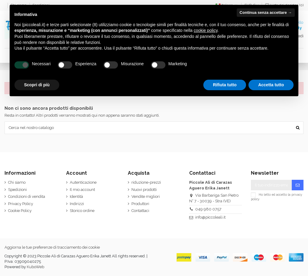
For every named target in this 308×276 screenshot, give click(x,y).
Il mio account (82, 189)
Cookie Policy (20, 210)
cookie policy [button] (205, 30)
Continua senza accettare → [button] (266, 12)
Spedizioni (17, 189)
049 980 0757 (208, 209)
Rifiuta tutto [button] (225, 84)
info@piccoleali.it (210, 217)
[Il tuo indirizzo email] (271, 185)
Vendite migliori (145, 196)
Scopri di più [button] (37, 84)
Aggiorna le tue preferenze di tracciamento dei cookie (52, 247)
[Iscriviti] (297, 185)
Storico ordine (82, 210)
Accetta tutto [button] (271, 84)
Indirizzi (77, 203)
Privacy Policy (20, 203)
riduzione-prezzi (146, 182)
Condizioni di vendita (26, 196)
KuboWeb (35, 267)
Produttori (140, 203)
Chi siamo (17, 182)
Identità (76, 196)
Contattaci (140, 210)
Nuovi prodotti (144, 189)
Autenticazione (83, 182)
